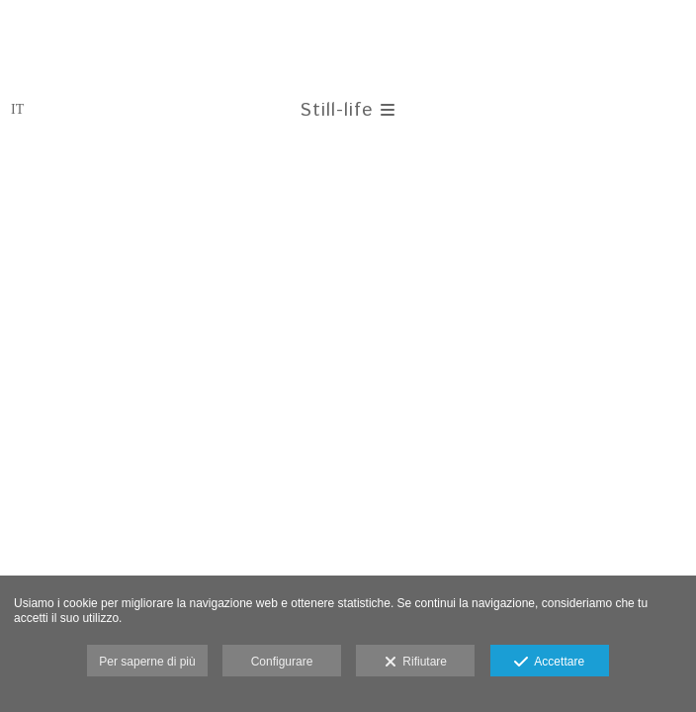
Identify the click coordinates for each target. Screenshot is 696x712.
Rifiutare (416, 662)
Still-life (347, 110)
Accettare (549, 662)
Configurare (282, 661)
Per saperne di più (147, 661)
